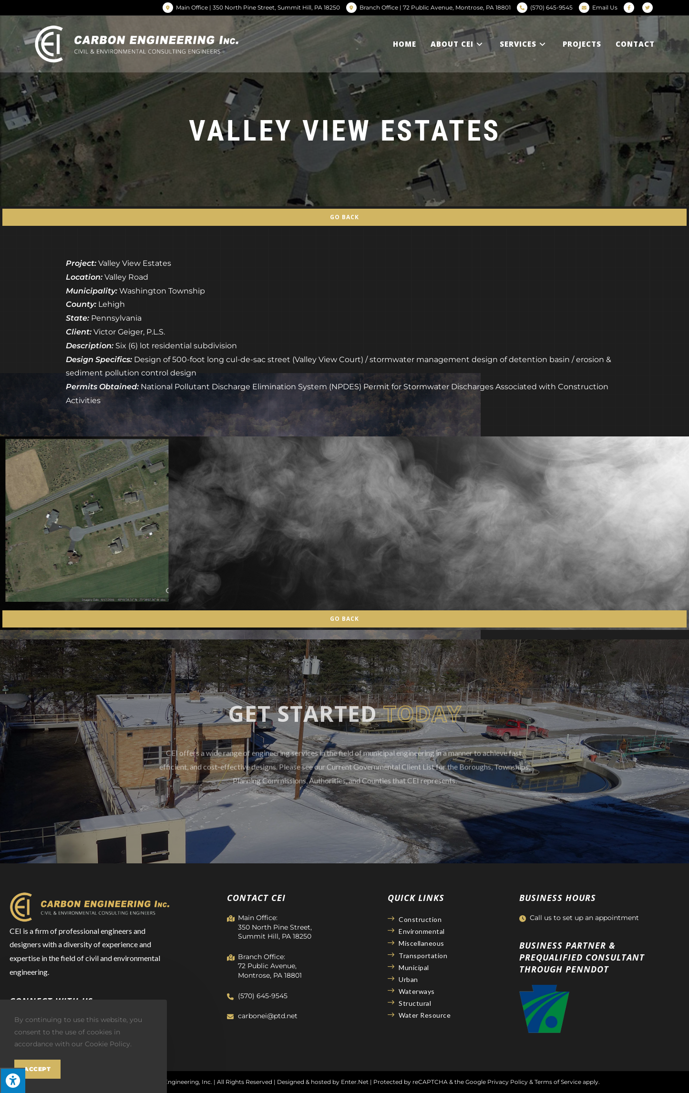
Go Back (344, 217)
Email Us (604, 7)
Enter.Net (355, 1081)
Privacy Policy (507, 1081)
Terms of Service (558, 1081)
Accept (37, 1069)
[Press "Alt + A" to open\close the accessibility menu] (12, 1080)
